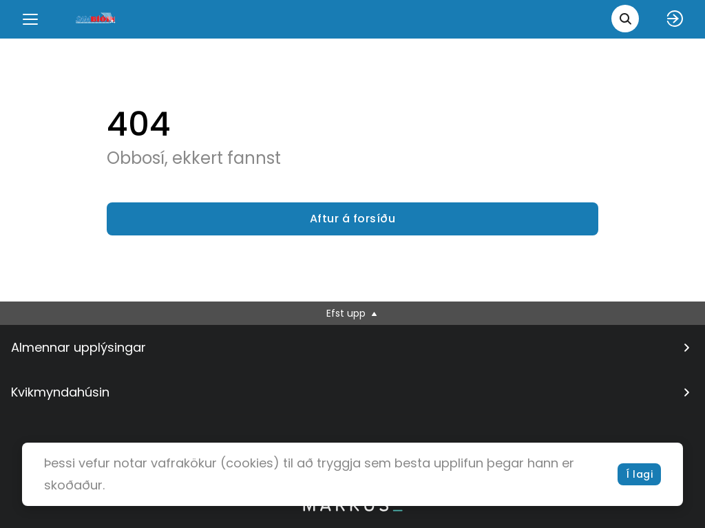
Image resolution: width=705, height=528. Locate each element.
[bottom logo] (352, 508)
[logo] (96, 19)
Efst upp (352, 313)
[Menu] (30, 19)
